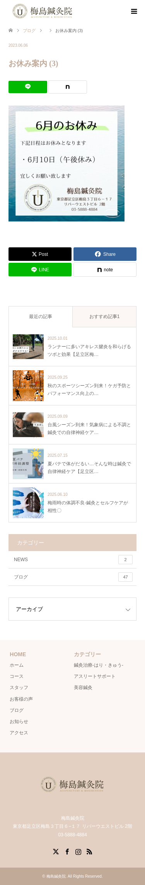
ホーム (17, 665)
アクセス (19, 732)
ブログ (73, 577)
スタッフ (19, 687)
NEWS (73, 559)
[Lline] (28, 87)
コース (17, 676)
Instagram (78, 851)
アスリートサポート (95, 676)
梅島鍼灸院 (56, 876)
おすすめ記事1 (104, 316)
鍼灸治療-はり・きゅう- (98, 665)
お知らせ (19, 721)
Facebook (67, 851)
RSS (89, 851)
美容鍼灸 (83, 687)
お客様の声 (21, 699)
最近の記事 (40, 316)
